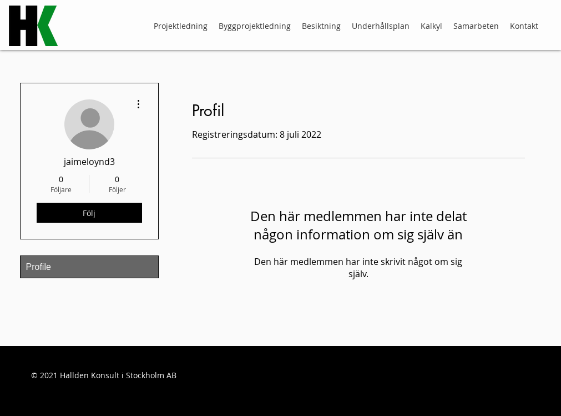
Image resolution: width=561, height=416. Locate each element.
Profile (38, 267)
